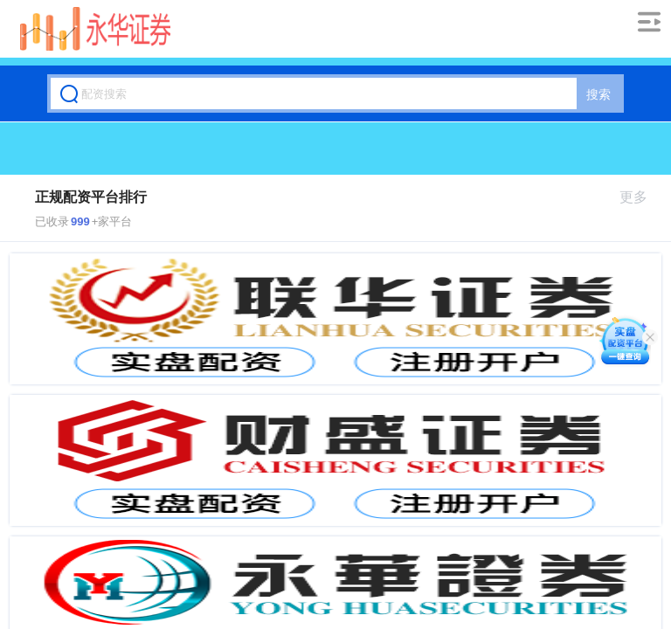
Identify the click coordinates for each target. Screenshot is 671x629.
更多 (640, 197)
